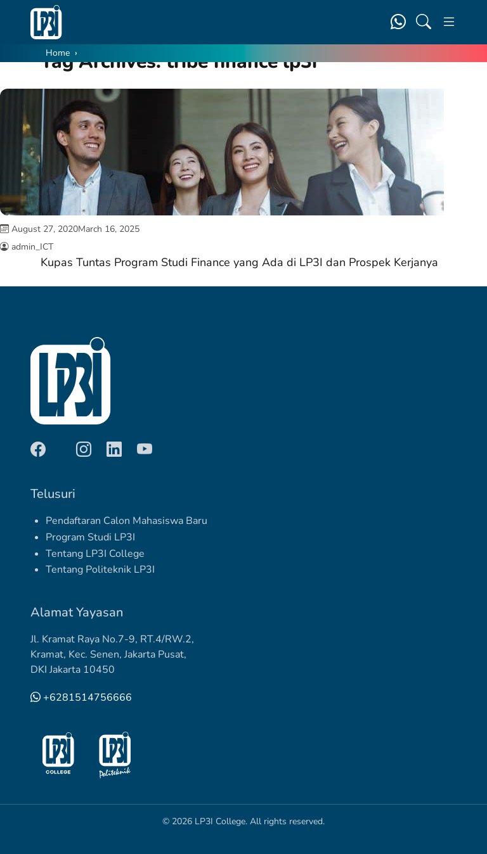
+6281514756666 (81, 697)
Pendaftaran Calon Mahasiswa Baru (126, 521)
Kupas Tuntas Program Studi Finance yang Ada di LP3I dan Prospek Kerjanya (239, 262)
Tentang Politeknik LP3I (100, 570)
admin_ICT (32, 247)
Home (58, 53)
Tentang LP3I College (95, 554)
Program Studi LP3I (90, 537)
